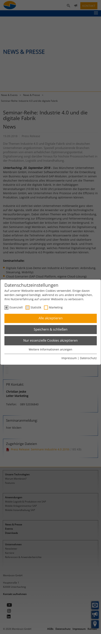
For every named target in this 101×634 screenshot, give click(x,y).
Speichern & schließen (50, 329)
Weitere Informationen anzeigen (50, 349)
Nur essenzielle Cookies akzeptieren (50, 340)
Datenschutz (88, 358)
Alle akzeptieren (51, 318)
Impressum (69, 358)
